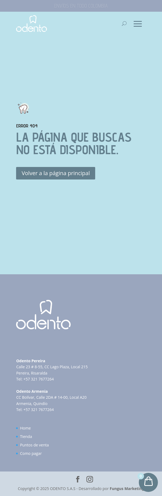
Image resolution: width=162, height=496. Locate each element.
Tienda (26, 436)
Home (25, 428)
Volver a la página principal (56, 173)
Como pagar (31, 453)
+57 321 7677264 (38, 379)
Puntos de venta (34, 445)
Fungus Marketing (127, 488)
